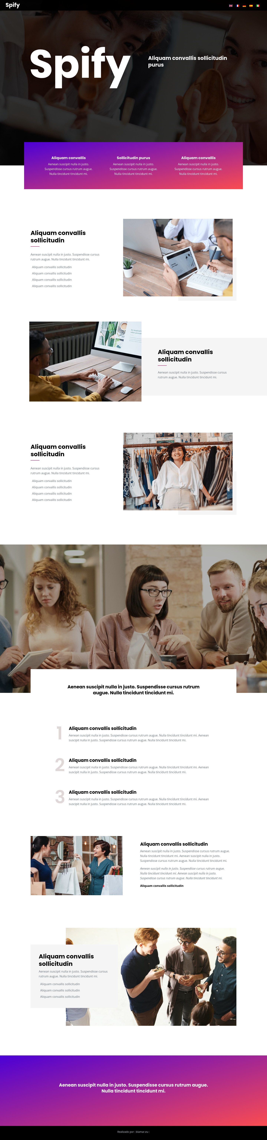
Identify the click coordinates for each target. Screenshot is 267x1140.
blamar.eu (142, 1132)
